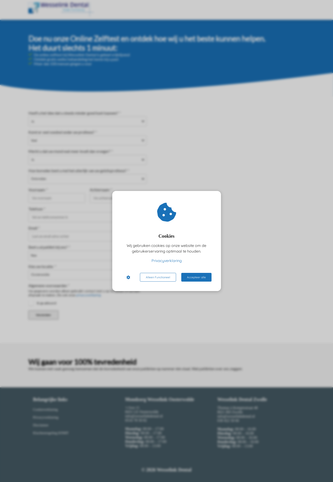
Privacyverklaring (166, 260)
